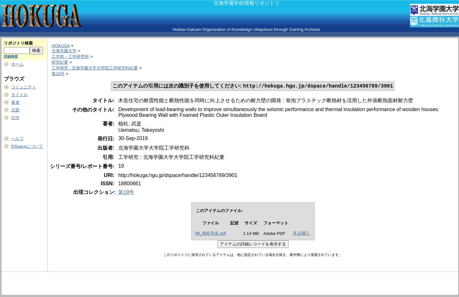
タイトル (19, 94)
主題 (15, 110)
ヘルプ (17, 138)
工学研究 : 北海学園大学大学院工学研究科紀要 (95, 68)
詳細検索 (11, 56)
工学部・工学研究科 (70, 56)
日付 (15, 117)
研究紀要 (60, 62)
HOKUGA (61, 45)
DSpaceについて (27, 146)
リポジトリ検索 (18, 43)
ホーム (17, 64)
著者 (15, 102)
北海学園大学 (64, 50)
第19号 (58, 73)
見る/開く (302, 233)
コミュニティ (23, 87)
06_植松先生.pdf (210, 233)
